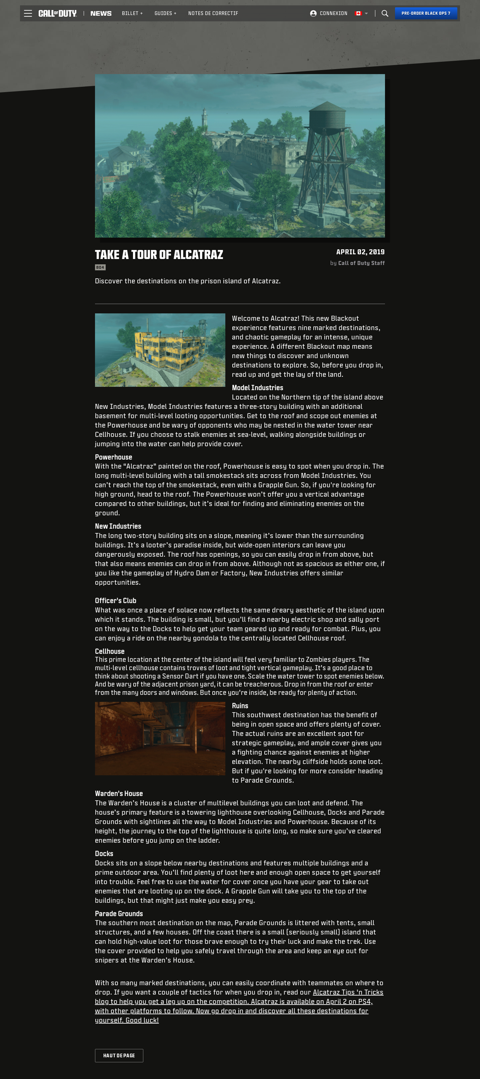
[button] (28, 13)
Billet (132, 13)
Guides (166, 13)
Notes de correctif (213, 13)
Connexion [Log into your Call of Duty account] (334, 13)
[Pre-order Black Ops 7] (426, 13)
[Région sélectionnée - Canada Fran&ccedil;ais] (361, 13)
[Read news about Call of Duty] (101, 13)
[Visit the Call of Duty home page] (58, 13)
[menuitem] (132, 13)
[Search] (385, 13)
